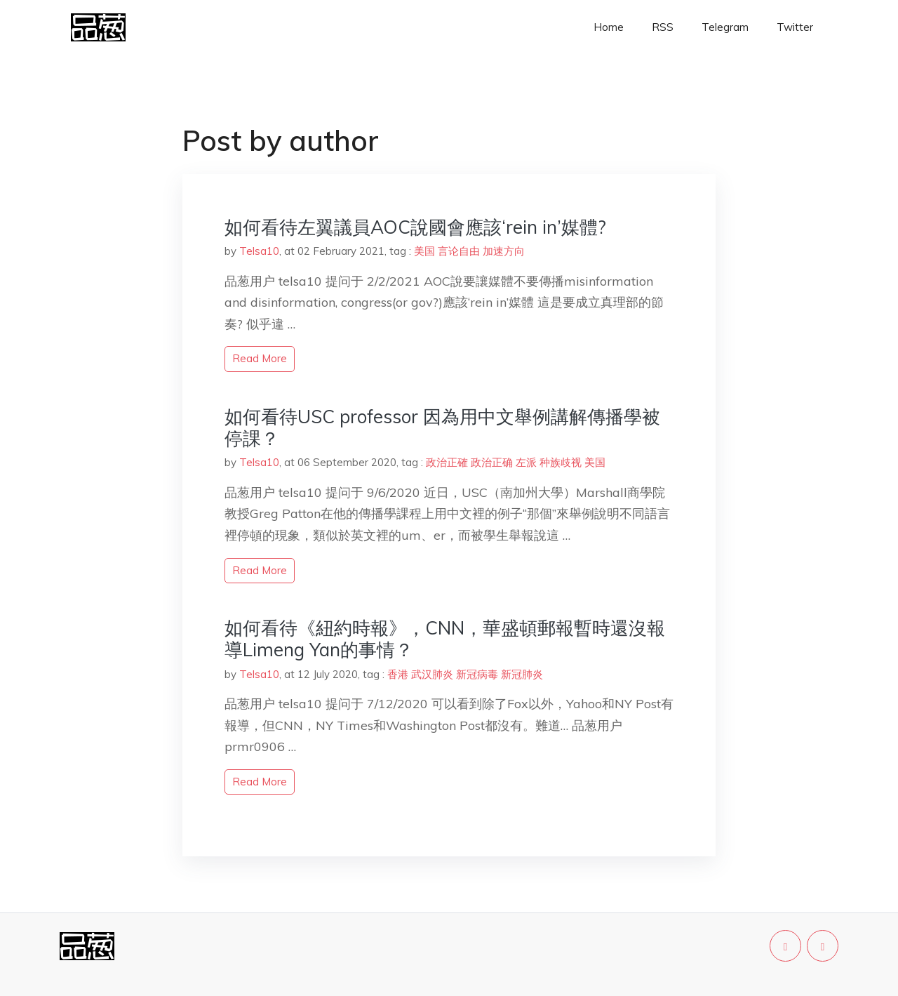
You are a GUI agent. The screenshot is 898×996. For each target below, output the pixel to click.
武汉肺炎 (432, 674)
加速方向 (504, 251)
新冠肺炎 (522, 674)
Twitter (795, 27)
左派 (526, 462)
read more (259, 358)
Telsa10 (259, 251)
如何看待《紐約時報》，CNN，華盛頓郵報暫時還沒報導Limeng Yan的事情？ (444, 638)
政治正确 (492, 462)
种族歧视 (561, 462)
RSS (663, 27)
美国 (424, 251)
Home (609, 27)
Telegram (725, 27)
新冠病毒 (477, 674)
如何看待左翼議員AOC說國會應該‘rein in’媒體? (415, 227)
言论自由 (459, 251)
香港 (397, 674)
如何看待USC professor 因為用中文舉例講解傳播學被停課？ (442, 427)
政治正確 (447, 462)
